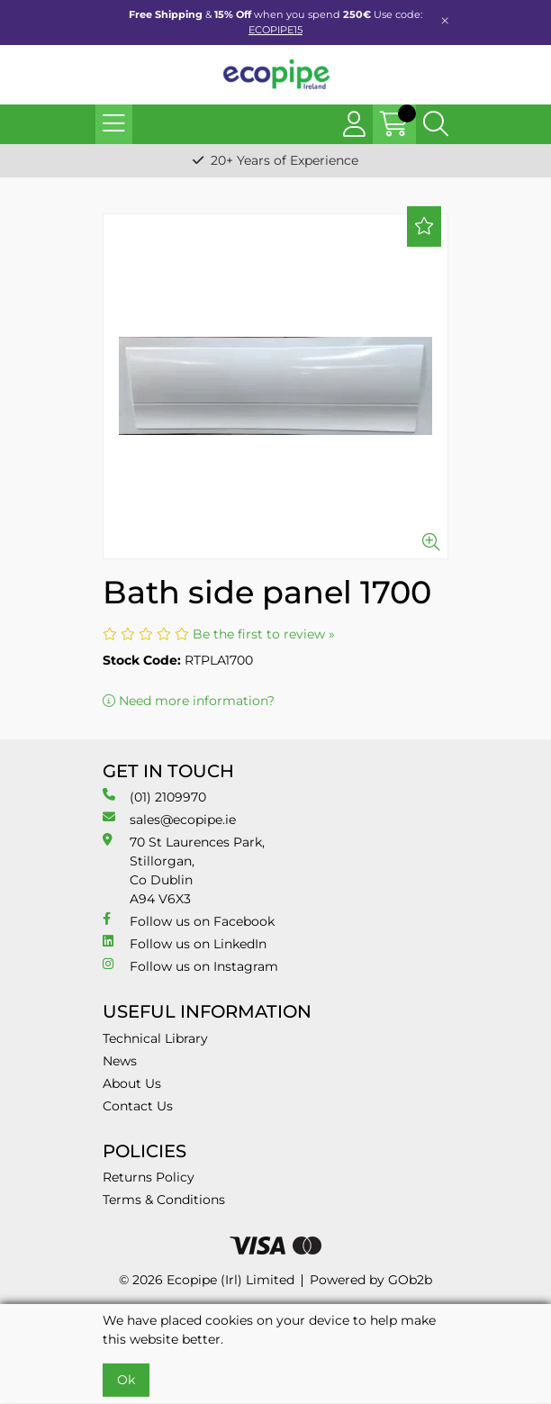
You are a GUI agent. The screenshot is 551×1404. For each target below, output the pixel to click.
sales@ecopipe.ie (169, 819)
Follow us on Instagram (190, 965)
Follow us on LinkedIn (184, 943)
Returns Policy (148, 1177)
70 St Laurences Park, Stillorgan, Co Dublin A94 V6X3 (184, 870)
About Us (132, 1083)
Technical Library (155, 1038)
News (120, 1061)
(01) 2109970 (154, 796)
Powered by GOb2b (371, 1280)
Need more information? (189, 701)
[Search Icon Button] (436, 124)
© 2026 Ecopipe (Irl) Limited (206, 1280)
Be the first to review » (264, 634)
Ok (126, 1380)
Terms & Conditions (164, 1199)
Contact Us (138, 1106)
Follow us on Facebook (189, 920)
